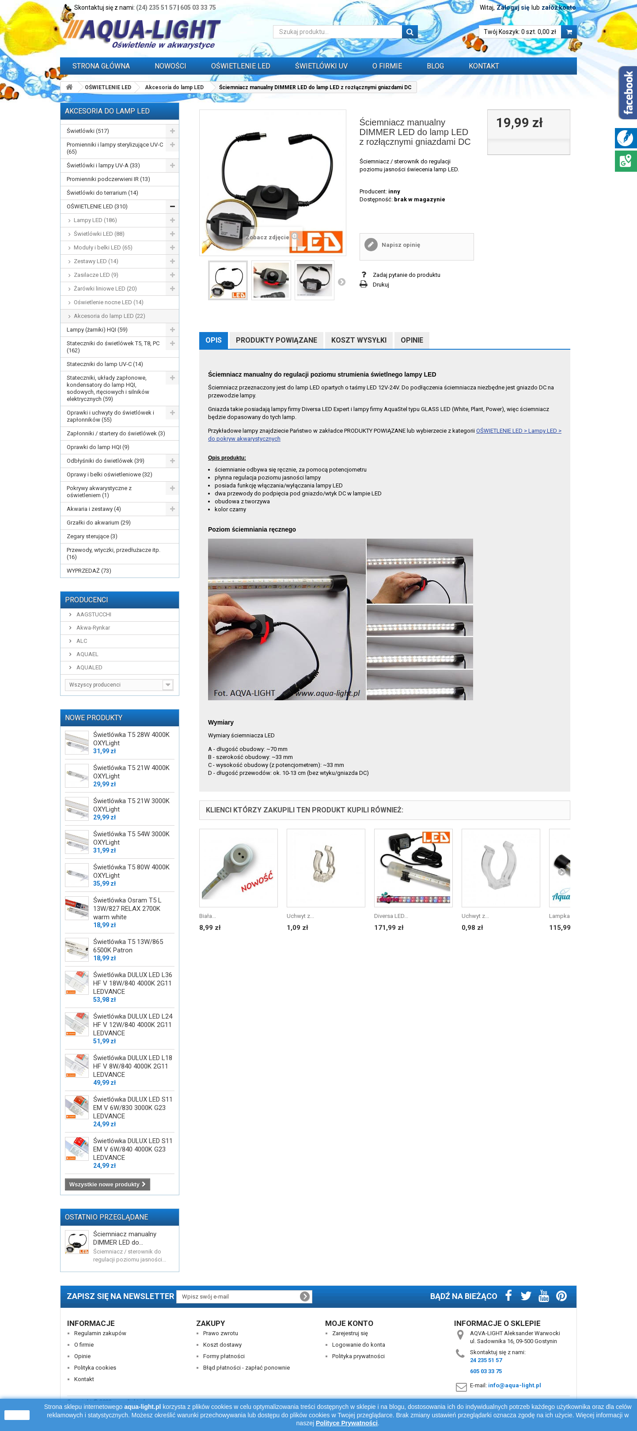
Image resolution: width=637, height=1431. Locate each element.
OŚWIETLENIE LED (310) (97, 206)
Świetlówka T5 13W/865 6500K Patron (128, 946)
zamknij (17, 1415)
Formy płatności (224, 1356)
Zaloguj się (513, 7)
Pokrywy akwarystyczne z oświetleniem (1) (99, 491)
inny (394, 191)
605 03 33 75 (198, 7)
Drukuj (381, 284)
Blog (435, 66)
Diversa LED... (391, 916)
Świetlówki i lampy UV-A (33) (103, 165)
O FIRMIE (387, 66)
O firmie (84, 1344)
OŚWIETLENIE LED (240, 66)
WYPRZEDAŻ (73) (89, 570)
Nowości (170, 66)
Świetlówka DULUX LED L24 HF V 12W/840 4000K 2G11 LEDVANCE (132, 1024)
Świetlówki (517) (88, 131)
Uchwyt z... (300, 916)
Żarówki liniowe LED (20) (105, 288)
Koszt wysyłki (359, 340)
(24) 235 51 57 (156, 7)
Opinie (412, 340)
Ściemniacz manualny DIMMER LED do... (124, 1238)
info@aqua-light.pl (514, 1385)
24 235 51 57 (486, 1360)
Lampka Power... (570, 916)
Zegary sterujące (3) (92, 536)
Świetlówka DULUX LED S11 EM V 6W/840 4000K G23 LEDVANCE (133, 1149)
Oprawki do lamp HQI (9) (98, 447)
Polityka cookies (95, 1367)
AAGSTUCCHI (93, 614)
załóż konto (559, 7)
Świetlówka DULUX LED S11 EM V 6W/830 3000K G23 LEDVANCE (133, 1107)
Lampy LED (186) (95, 220)
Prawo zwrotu (220, 1333)
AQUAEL (87, 654)
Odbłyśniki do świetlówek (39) (105, 460)
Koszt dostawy (222, 1344)
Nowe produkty (93, 718)
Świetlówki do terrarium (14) (102, 192)
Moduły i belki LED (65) (103, 247)
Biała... (207, 916)
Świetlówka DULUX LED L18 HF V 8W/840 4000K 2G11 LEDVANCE (132, 1066)
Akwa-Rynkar (92, 627)
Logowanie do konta (358, 1344)
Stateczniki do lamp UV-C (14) (105, 364)
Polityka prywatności (358, 1356)
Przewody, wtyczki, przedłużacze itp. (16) (113, 553)
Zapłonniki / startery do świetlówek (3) (116, 433)
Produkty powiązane (276, 340)
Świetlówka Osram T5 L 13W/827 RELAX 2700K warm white (127, 908)
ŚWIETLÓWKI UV (321, 66)
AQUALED (88, 667)
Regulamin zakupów (100, 1333)
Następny (341, 281)
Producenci (86, 600)
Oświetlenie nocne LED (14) (109, 302)
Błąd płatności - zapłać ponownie (246, 1367)
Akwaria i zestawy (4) (94, 509)
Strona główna (101, 66)
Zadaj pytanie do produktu (406, 275)
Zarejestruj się (350, 1333)
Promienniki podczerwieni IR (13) (108, 179)
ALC (81, 641)
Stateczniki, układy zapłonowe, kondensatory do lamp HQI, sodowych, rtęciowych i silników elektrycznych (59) (108, 388)
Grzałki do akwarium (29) (99, 522)
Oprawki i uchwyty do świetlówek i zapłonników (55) (110, 416)
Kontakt (484, 66)
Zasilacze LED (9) (96, 275)
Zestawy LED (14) (96, 261)
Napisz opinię (400, 245)
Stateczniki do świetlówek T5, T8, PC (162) (113, 347)
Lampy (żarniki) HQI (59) (97, 329)
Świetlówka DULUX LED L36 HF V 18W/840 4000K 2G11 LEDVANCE (132, 983)
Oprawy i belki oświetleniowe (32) (109, 474)
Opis (213, 340)
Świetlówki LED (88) (99, 233)
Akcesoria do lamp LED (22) (109, 316)
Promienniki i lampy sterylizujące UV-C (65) (115, 148)
